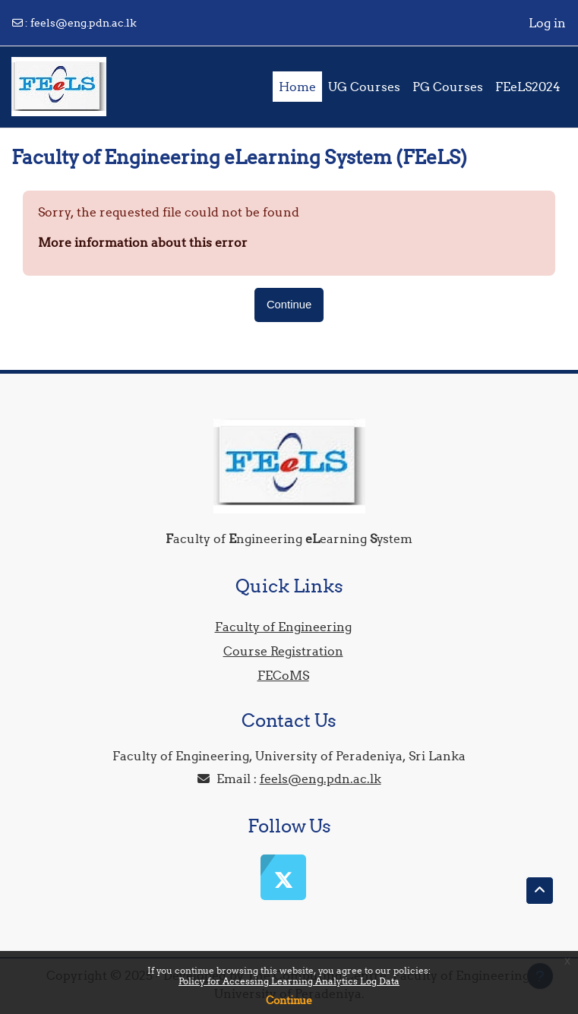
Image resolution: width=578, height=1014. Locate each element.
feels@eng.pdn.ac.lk (83, 23)
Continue (289, 1000)
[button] (540, 891)
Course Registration (283, 651)
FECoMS (283, 675)
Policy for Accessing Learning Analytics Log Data (289, 981)
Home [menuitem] (297, 86)
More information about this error (143, 242)
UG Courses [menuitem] (364, 86)
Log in (547, 22)
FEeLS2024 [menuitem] (528, 86)
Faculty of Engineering (283, 626)
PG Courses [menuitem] (447, 86)
